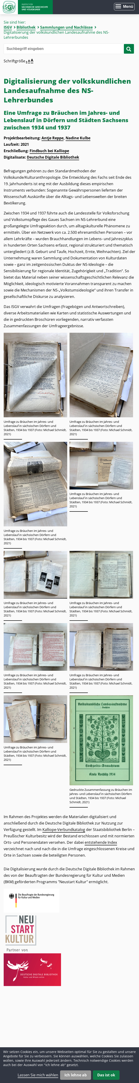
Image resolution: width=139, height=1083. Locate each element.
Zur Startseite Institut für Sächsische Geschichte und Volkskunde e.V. (26, 7)
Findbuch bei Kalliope (49, 150)
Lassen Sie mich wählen (38, 1075)
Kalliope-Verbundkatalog (63, 829)
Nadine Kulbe (78, 137)
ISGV (8, 27)
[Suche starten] (129, 49)
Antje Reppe (53, 137)
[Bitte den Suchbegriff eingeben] (68, 49)
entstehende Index (101, 842)
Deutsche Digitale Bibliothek (53, 157)
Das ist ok (106, 1075)
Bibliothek (26, 27)
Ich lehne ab (75, 1075)
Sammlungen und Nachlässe (66, 27)
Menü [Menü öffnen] (128, 6)
